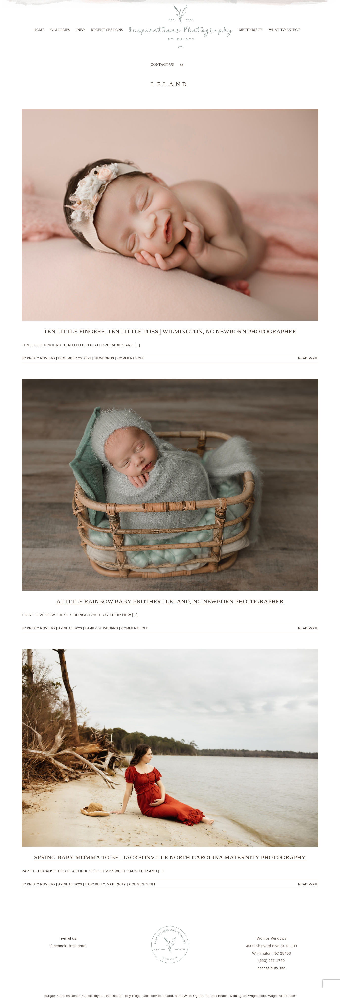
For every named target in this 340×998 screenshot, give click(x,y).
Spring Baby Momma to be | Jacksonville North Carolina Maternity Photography (170, 857)
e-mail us (68, 938)
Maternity (116, 884)
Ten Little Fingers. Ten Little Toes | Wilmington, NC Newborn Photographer (170, 331)
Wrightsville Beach (282, 996)
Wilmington (237, 996)
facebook (58, 946)
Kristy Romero (41, 358)
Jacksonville (152, 996)
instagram (78, 946)
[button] (181, 65)
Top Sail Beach (216, 996)
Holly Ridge (132, 996)
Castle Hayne (92, 996)
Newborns (104, 358)
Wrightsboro (257, 996)
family (90, 628)
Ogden (198, 996)
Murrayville (183, 996)
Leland (168, 996)
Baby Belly (95, 884)
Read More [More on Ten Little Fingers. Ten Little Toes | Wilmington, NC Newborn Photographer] (308, 358)
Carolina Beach (68, 996)
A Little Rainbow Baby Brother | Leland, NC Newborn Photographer (170, 601)
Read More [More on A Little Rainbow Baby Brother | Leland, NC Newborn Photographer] (308, 628)
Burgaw (49, 996)
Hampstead (112, 996)
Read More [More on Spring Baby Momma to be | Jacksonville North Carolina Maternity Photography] (308, 884)
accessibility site (272, 968)
